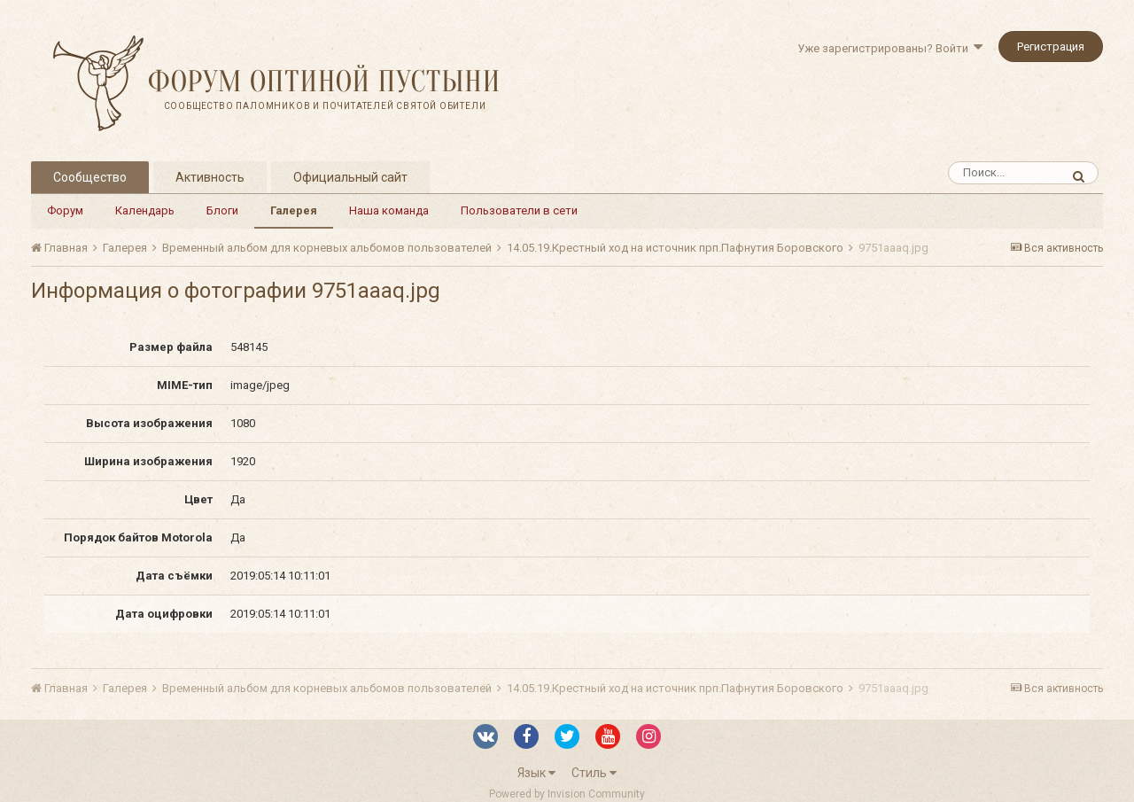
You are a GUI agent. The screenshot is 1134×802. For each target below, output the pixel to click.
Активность (210, 177)
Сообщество (90, 177)
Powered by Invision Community (567, 794)
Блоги (222, 210)
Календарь (145, 210)
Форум (65, 210)
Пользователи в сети (519, 210)
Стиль (594, 773)
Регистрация (1050, 46)
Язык (536, 773)
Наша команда (389, 210)
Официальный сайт (350, 177)
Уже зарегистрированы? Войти (890, 48)
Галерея (293, 210)
